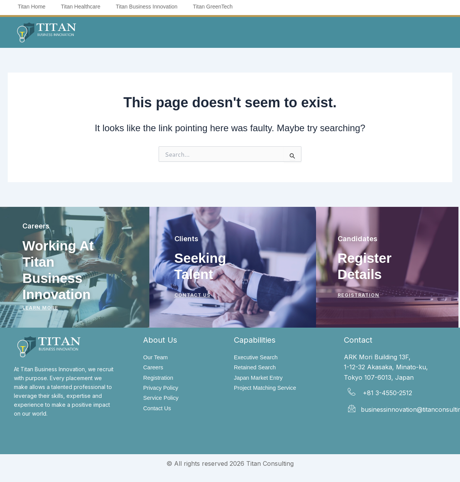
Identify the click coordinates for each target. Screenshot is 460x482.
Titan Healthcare (80, 6)
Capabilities (194, 32)
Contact (332, 32)
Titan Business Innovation (147, 6)
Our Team (156, 357)
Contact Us (158, 410)
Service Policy (162, 399)
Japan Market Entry (261, 378)
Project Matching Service (268, 389)
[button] (139, 32)
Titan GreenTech (213, 6)
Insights (291, 32)
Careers (154, 367)
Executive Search (258, 357)
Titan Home (32, 6)
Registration (159, 378)
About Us (139, 32)
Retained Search (257, 367)
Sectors (247, 32)
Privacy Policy (162, 389)
